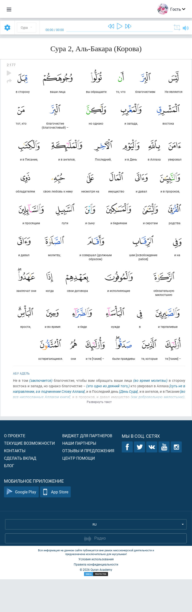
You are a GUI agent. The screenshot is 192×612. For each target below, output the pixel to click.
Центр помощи (78, 490)
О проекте (14, 468)
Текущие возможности (29, 475)
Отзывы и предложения (88, 483)
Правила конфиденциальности (96, 597)
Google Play (21, 525)
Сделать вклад (20, 490)
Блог (9, 498)
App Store (55, 525)
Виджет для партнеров (87, 468)
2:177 (11, 64)
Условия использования (96, 592)
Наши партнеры (79, 475)
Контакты (15, 483)
